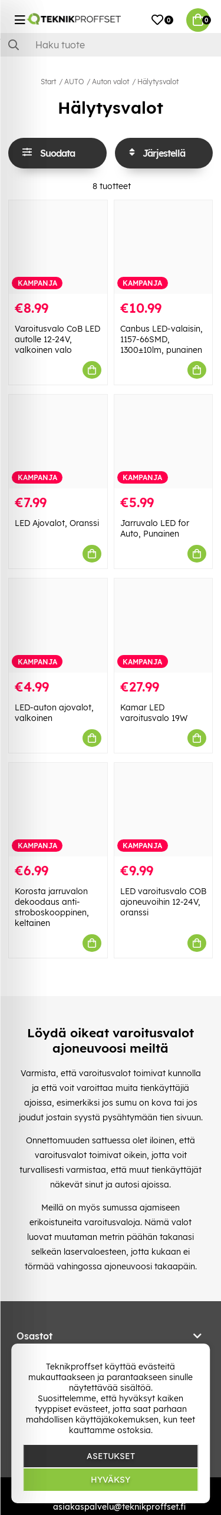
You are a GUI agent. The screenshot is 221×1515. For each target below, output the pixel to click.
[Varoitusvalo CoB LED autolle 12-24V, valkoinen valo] (58, 247)
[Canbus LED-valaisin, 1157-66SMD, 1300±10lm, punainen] (163, 247)
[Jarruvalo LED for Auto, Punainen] (163, 441)
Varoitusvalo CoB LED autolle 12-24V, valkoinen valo (57, 339)
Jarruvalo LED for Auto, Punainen (154, 528)
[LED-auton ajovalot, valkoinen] (58, 625)
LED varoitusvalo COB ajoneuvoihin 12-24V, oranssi (163, 902)
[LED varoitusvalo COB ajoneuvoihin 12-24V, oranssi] (163, 809)
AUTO (74, 81)
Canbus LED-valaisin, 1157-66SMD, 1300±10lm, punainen (161, 339)
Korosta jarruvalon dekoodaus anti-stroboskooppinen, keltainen (52, 907)
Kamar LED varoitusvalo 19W (153, 712)
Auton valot (110, 81)
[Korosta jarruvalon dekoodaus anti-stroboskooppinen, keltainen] (58, 809)
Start (48, 81)
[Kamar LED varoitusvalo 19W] (163, 625)
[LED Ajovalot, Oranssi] (58, 441)
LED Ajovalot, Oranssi (57, 523)
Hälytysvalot (158, 81)
